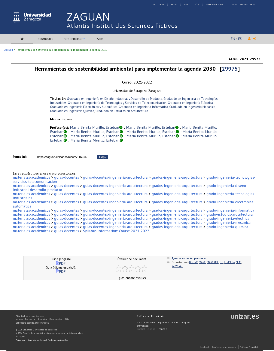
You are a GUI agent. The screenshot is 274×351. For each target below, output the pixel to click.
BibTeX (193, 262)
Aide (100, 38)
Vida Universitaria (243, 4)
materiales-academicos (31, 177)
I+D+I (174, 4)
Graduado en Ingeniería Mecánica (192, 107)
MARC (202, 262)
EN (233, 38)
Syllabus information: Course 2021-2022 (116, 230)
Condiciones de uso (37, 340)
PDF (61, 263)
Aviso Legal (204, 347)
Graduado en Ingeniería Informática (143, 107)
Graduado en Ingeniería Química (72, 111)
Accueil (8, 50)
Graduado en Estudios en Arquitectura (121, 111)
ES (240, 38)
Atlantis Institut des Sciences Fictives (122, 25)
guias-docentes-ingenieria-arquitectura (115, 177)
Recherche (30, 319)
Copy (102, 157)
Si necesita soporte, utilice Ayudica (32, 323)
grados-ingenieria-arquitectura (177, 177)
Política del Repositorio (150, 316)
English (141, 328)
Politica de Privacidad (249, 347)
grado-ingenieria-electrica (228, 218)
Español (151, 328)
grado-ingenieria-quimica (227, 226)
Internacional (215, 4)
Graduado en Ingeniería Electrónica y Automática (84, 107)
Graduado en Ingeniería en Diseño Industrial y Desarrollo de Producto (114, 99)
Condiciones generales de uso (224, 347)
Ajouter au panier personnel (189, 258)
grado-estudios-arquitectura (230, 214)
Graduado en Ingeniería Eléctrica (190, 103)
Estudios (158, 4)
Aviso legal (21, 340)
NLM (238, 262)
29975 (230, 68)
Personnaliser (73, 38)
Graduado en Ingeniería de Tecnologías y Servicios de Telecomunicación (117, 103)
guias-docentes (66, 177)
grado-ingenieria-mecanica (229, 222)
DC (221, 262)
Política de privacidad (58, 340)
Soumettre (46, 38)
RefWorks (177, 266)
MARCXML (213, 262)
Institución (191, 4)
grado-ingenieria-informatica (230, 210)
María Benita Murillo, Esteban (94, 127)
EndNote (229, 262)
